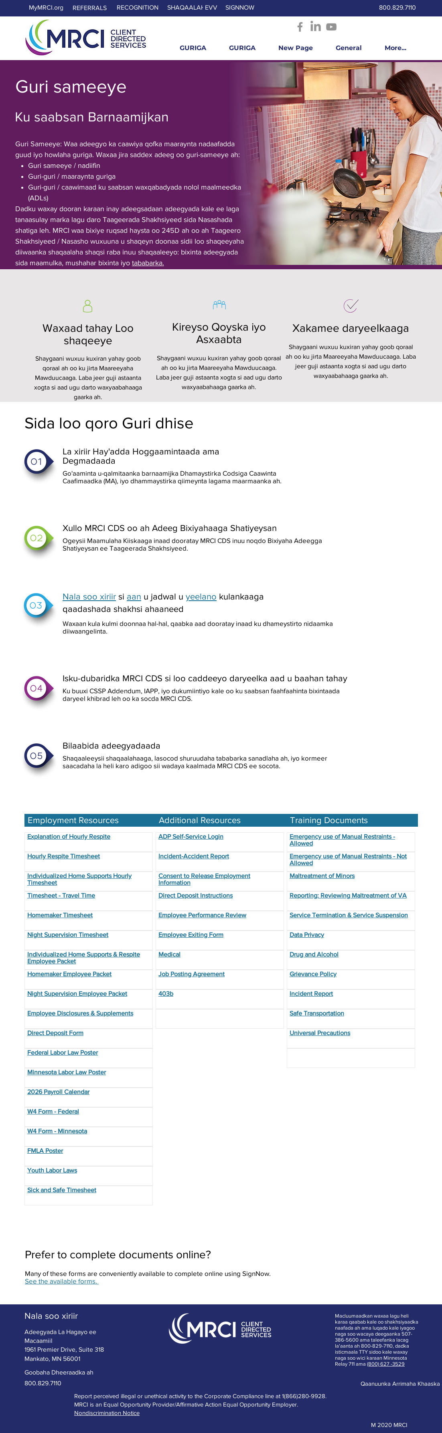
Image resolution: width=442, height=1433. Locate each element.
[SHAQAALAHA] (188, 8)
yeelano (201, 596)
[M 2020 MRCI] (389, 1425)
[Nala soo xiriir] (51, 1316)
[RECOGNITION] (138, 8)
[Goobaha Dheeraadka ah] (58, 1373)
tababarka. (148, 263)
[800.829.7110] (398, 8)
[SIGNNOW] (240, 8)
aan (134, 596)
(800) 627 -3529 (386, 1364)
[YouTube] (331, 26)
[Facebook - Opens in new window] (300, 26)
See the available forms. (62, 1281)
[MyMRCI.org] (46, 8)
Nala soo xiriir (89, 596)
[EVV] (211, 8)
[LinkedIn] (315, 26)
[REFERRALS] (89, 8)
